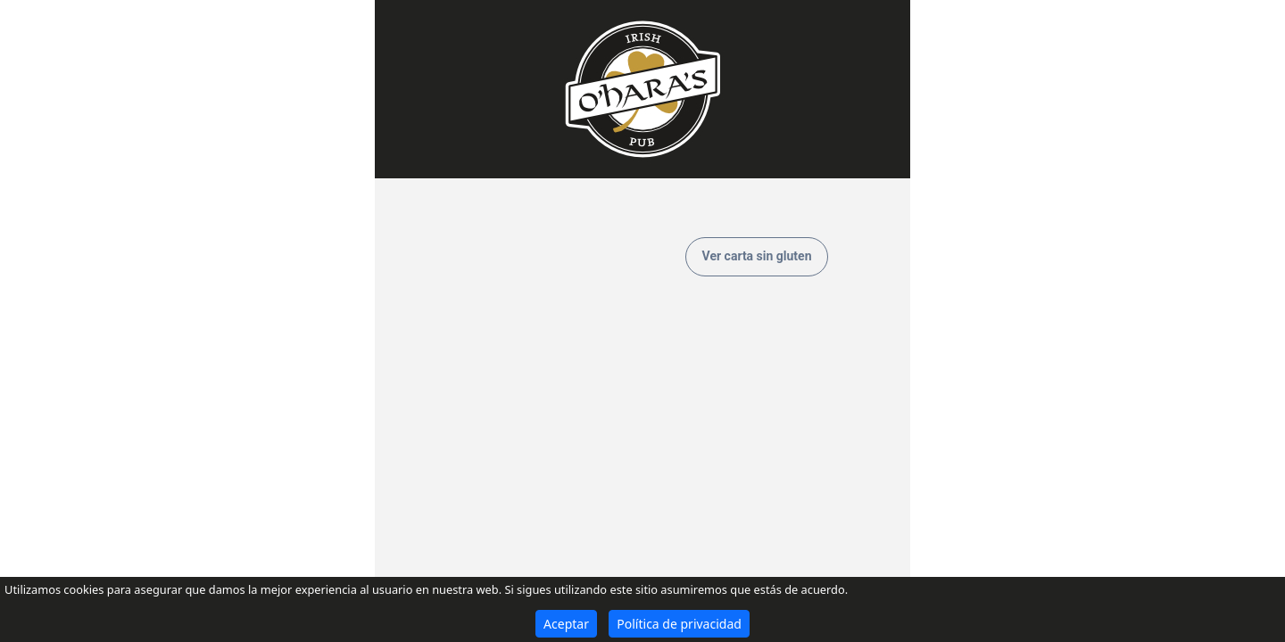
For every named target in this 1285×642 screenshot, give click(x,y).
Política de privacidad (679, 623)
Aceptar (566, 623)
